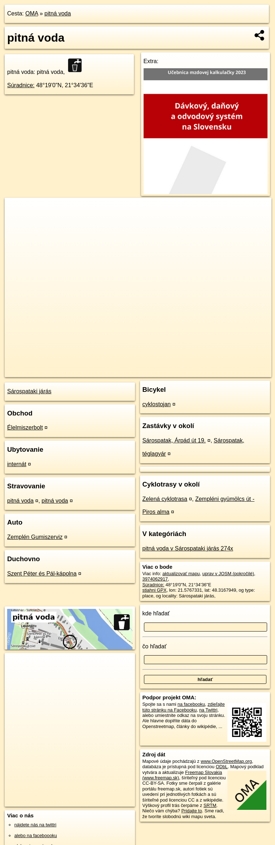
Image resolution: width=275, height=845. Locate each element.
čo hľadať (155, 646)
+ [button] (17, 210)
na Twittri (208, 710)
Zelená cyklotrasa (165, 499)
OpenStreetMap (148, 371)
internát (16, 464)
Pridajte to (191, 810)
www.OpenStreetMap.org (226, 761)
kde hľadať (156, 613)
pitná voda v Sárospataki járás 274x (188, 548)
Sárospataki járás (29, 391)
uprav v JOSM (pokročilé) (228, 573)
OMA (31, 13)
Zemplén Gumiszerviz (35, 537)
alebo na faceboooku (35, 835)
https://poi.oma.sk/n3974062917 (239, 371)
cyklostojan (157, 404)
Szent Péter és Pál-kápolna (42, 574)
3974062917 (155, 579)
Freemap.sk (184, 371)
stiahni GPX (155, 590)
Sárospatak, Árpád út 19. (174, 440)
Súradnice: (21, 85)
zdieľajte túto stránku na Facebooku (184, 706)
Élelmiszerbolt (25, 427)
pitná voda (57, 13)
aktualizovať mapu (181, 573)
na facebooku (191, 704)
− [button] (17, 221)
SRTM (209, 805)
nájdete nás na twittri (35, 824)
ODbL (221, 766)
